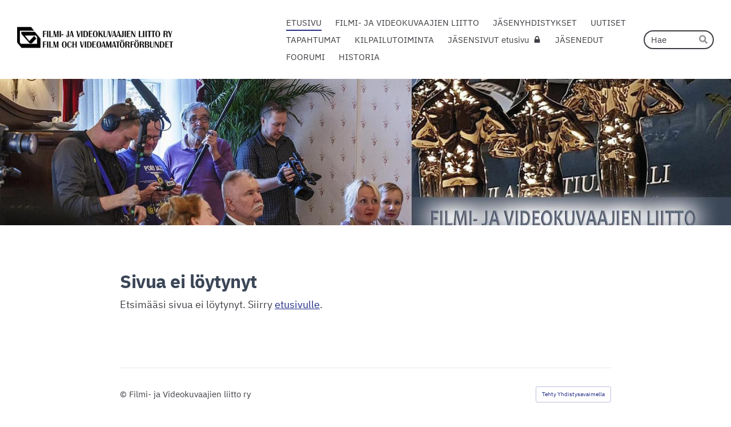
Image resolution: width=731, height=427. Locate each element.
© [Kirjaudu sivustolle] (124, 394)
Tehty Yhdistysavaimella (573, 394)
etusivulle (297, 304)
